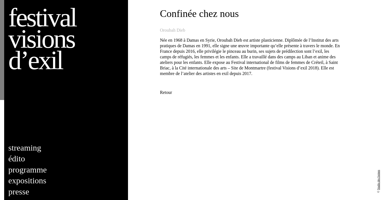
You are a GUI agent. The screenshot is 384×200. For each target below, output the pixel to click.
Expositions (27, 180)
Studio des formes (378, 180)
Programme (27, 169)
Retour (166, 92)
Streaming (24, 147)
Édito (16, 158)
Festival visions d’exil (42, 38)
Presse (18, 191)
